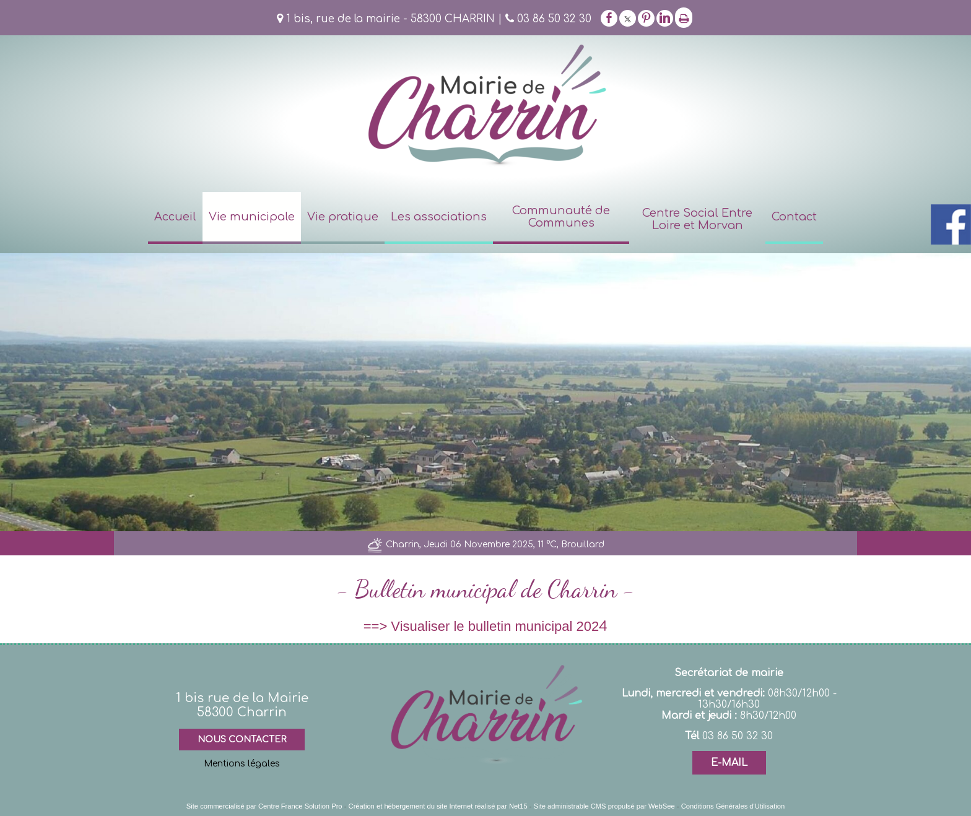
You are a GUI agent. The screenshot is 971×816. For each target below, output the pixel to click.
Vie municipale (252, 217)
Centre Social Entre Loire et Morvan (697, 219)
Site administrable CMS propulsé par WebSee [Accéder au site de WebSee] (604, 806)
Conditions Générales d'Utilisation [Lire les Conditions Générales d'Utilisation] (733, 806)
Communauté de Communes (561, 216)
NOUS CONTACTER (242, 739)
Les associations (439, 217)
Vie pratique (342, 217)
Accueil (175, 217)
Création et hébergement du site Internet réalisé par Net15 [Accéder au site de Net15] (438, 806)
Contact (794, 217)
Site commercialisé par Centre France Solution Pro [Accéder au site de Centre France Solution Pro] (264, 806)
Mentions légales (242, 763)
